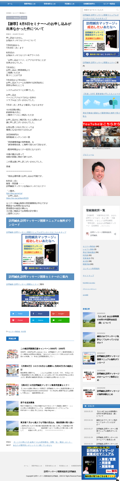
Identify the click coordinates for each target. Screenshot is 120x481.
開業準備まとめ (29, 4)
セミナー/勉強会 (109, 4)
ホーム (10, 4)
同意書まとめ (69, 4)
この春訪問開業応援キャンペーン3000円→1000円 (42, 349)
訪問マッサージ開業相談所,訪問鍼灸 (60, 471)
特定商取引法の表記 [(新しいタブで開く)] (89, 283)
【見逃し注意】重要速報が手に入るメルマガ (101, 94)
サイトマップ (88, 276)
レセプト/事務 (88, 249)
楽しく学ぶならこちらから (101, 148)
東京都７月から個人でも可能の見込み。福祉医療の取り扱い (47, 422)
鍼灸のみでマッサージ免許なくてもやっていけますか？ (108, 339)
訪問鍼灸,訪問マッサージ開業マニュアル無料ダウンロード (108, 359)
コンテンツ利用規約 (91, 269)
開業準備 (86, 264)
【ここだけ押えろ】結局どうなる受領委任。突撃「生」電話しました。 (43, 442)
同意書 (85, 255)
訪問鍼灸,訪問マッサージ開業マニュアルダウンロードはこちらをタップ (36, 232)
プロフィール (88, 155)
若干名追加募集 (27, 403)
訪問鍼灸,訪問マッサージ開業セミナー (22, 284)
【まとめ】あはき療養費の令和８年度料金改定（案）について (108, 319)
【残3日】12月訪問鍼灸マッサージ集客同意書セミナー (44, 385)
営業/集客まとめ (50, 4)
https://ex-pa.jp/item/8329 (17, 198)
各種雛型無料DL (89, 4)
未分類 (23, 331)
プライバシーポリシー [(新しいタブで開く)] (89, 289)
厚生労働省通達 (89, 252)
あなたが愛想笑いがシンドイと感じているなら (32, 445)
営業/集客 (86, 258)
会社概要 (85, 295)
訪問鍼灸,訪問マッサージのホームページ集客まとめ (108, 377)
